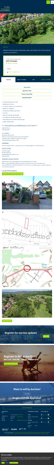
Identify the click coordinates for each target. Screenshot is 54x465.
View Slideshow (7, 320)
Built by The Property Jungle (43, 433)
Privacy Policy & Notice (40, 432)
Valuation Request (27, 407)
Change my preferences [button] (14, 462)
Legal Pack (27, 87)
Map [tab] (33, 79)
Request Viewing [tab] (46, 79)
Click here (27, 394)
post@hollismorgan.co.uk (22, 420)
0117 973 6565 (11, 61)
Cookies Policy (22, 432)
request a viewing (12, 63)
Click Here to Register (10, 363)
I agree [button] (3, 462)
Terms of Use (16, 432)
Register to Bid (27, 90)
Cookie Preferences (30, 432)
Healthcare (19, 173)
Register (46, 336)
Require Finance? (27, 97)
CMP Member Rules (22, 433)
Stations (11, 173)
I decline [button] (7, 462)
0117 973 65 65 (20, 414)
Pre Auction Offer (27, 94)
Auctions (43, 422)
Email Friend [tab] (21, 79)
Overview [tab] (8, 79)
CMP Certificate (13, 433)
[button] (4, 28)
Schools (5, 173)
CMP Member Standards (31, 433)
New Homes (44, 418)
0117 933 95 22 (20, 416)
